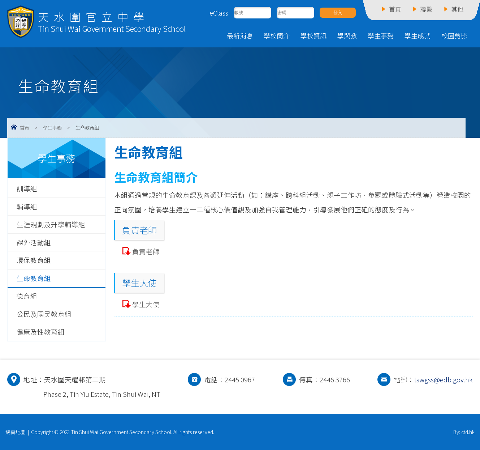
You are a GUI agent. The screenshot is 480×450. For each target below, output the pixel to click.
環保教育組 (34, 260)
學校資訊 (313, 35)
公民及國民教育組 (44, 314)
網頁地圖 (15, 432)
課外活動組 (34, 242)
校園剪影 (454, 35)
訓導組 (27, 188)
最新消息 (240, 35)
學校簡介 (277, 35)
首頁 (24, 127)
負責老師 (146, 251)
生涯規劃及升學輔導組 (51, 224)
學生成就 (418, 35)
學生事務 (381, 35)
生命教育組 (34, 278)
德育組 (27, 296)
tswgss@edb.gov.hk (443, 379)
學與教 (347, 35)
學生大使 (146, 304)
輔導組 (27, 206)
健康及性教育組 (41, 331)
